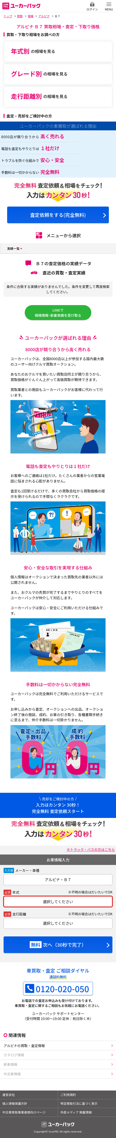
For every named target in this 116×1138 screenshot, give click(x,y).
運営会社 (8, 1094)
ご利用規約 (68, 1094)
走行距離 (19, 913)
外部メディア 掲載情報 (76, 1112)
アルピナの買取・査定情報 (24, 1045)
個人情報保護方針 (14, 1103)
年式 (15, 892)
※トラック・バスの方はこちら (91, 849)
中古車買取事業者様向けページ (24, 1112)
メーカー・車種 (27, 870)
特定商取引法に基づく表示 (78, 1103)
